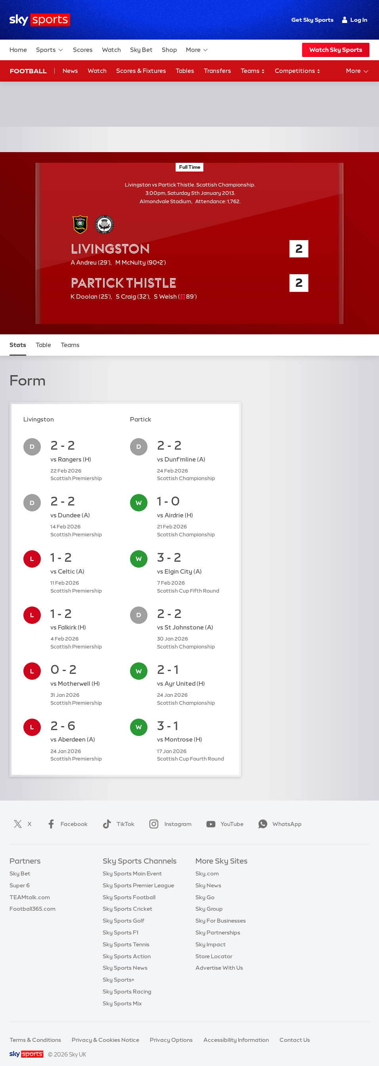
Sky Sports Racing (127, 982)
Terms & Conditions (35, 1030)
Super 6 (20, 876)
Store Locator (213, 947)
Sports (50, 50)
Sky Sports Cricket (127, 899)
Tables (185, 71)
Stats (18, 335)
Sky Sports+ (118, 970)
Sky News (208, 876)
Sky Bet (141, 50)
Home (18, 50)
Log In (354, 20)
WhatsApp (278, 814)
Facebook (65, 814)
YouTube (223, 814)
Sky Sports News (125, 958)
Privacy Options (171, 1030)
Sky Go (204, 888)
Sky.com (207, 864)
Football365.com (33, 899)
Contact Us (294, 1030)
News (70, 71)
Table (43, 335)
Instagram (168, 814)
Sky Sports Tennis (126, 935)
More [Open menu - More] (357, 71)
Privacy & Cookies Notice (105, 1030)
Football (28, 71)
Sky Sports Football (129, 888)
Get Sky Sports (312, 20)
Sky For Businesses (220, 911)
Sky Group (209, 899)
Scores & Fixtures (141, 71)
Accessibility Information (236, 1030)
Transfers (217, 71)
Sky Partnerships (217, 923)
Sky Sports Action (127, 947)
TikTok (116, 814)
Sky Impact (210, 935)
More (197, 50)
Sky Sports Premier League (138, 876)
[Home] (40, 20)
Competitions (298, 71)
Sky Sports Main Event (132, 864)
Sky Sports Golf (123, 911)
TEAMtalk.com (30, 888)
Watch (111, 50)
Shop (169, 50)
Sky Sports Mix (122, 994)
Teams (253, 71)
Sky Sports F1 (120, 923)
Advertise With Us (219, 958)
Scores (83, 50)
